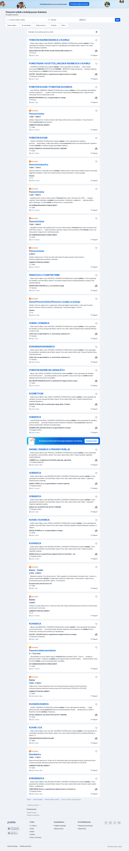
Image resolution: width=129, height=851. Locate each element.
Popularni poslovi (31, 812)
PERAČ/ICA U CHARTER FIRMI (44, 275)
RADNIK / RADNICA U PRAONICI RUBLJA (49, 449)
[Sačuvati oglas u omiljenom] (96, 40)
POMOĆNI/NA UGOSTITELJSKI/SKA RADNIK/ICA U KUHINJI (59, 63)
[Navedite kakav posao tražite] (26, 19)
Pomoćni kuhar (36, 192)
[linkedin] (119, 823)
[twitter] (115, 823)
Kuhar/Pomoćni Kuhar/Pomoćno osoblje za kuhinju (54, 301)
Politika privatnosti (25, 846)
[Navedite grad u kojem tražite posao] (67, 19)
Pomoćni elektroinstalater (42, 650)
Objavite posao (58, 829)
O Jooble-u (33, 826)
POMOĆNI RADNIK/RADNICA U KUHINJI (49, 40)
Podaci (32, 829)
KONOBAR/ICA (36, 778)
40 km (83, 20)
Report (94, 55)
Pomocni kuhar (36, 113)
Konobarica (35, 754)
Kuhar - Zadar (36, 570)
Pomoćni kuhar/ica (38, 164)
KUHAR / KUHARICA (39, 519)
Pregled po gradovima (33, 815)
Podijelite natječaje (60, 826)
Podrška (32, 834)
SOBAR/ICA (35, 417)
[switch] (97, 32)
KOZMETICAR (36, 393)
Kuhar (32, 599)
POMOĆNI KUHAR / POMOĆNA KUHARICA (50, 87)
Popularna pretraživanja (85, 826)
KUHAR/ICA (35, 543)
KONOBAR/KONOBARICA (42, 346)
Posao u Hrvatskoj (35, 837)
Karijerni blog (82, 829)
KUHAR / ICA (35, 727)
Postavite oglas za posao (79, 4)
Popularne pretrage (34, 805)
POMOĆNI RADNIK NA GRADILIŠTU (47, 370)
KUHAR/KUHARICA (39, 704)
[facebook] (106, 823)
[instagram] (110, 823)
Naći (117, 20)
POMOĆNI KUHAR (38, 137)
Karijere (32, 831)
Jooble (119, 847)
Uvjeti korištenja (12, 846)
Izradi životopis (91, 441)
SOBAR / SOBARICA (39, 323)
